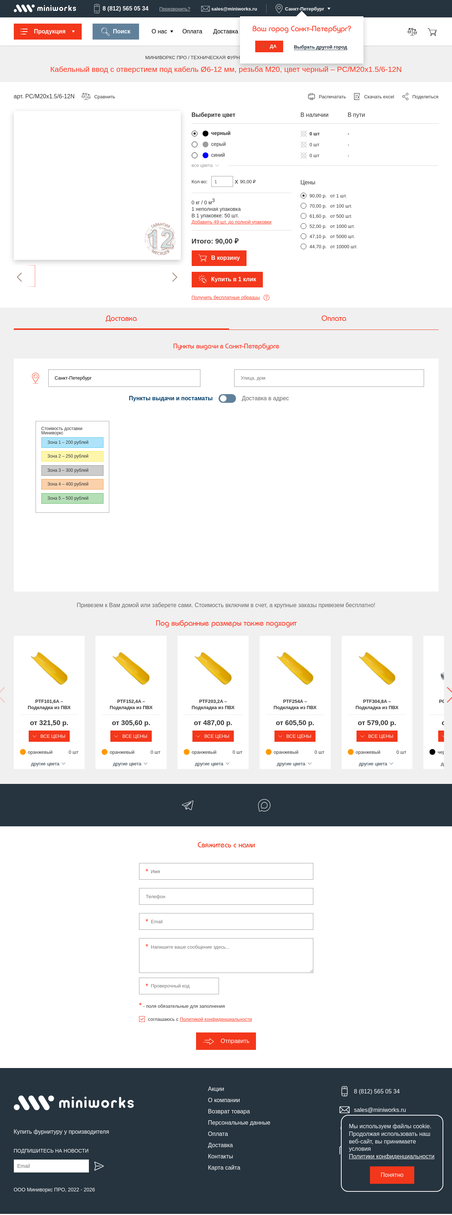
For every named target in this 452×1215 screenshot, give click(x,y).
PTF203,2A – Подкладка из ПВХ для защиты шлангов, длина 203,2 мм (280, 705)
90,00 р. (318, 196)
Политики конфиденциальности (392, 1156)
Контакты (220, 1157)
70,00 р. (318, 206)
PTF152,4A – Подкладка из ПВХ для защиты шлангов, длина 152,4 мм (172, 705)
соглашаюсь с (200, 1020)
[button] (25, 277)
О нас (159, 31)
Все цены (62, 736)
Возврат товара (229, 1112)
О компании (224, 1101)
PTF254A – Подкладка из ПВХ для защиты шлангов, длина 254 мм (389, 705)
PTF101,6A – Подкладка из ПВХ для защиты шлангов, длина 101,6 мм (63, 705)
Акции (216, 1090)
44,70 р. (318, 246)
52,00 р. (318, 226)
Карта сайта (224, 1168)
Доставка (225, 31)
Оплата (192, 31)
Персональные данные (239, 1123)
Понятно (392, 1175)
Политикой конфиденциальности (216, 1020)
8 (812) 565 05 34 (120, 8)
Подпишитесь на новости (51, 1151)
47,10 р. (318, 236)
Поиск (115, 31)
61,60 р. (318, 216)
